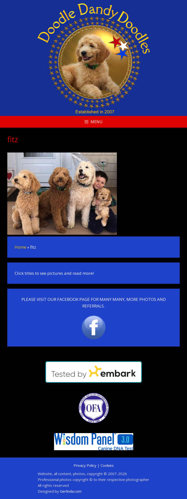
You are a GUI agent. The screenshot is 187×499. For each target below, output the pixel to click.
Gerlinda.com (71, 491)
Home (20, 247)
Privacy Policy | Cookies (94, 465)
